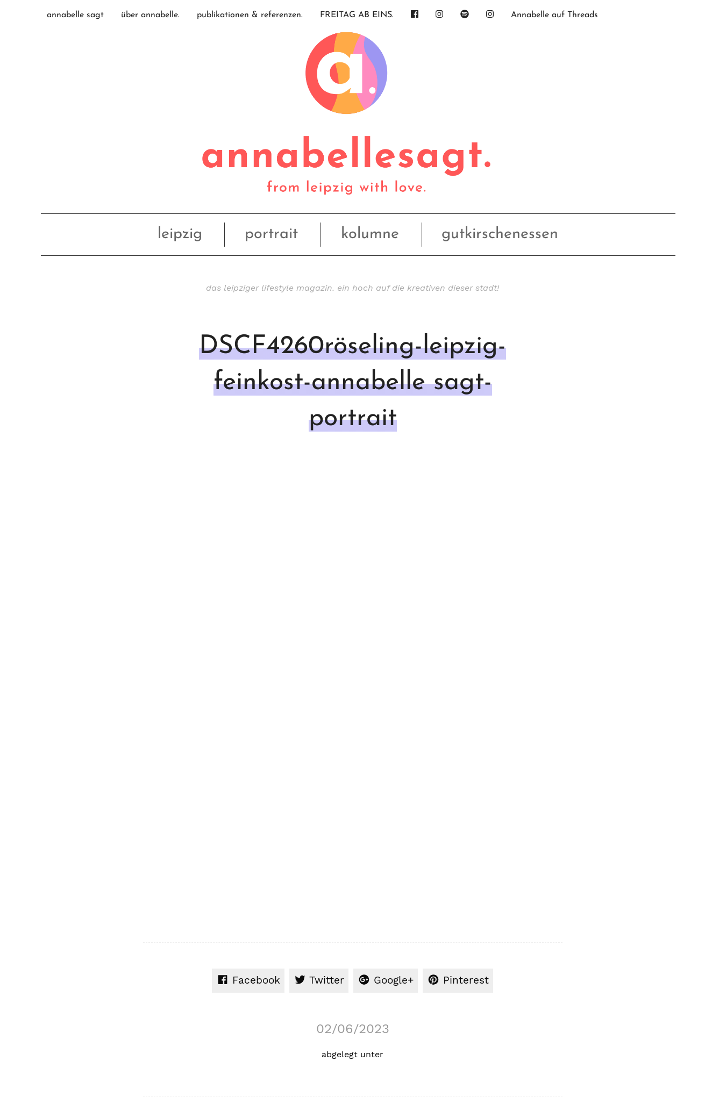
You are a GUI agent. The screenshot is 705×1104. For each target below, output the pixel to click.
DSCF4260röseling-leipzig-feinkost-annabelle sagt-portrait (352, 383)
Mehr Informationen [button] (233, 902)
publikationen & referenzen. (250, 15)
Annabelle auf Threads (554, 15)
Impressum (538, 1042)
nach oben (350, 1043)
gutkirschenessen (499, 234)
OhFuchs (179, 1043)
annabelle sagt (75, 15)
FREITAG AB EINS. (357, 15)
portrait (271, 234)
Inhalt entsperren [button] (583, 866)
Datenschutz (584, 1042)
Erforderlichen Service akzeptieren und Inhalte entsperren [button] (583, 905)
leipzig (180, 234)
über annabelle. (150, 15)
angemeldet (211, 710)
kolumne (370, 234)
